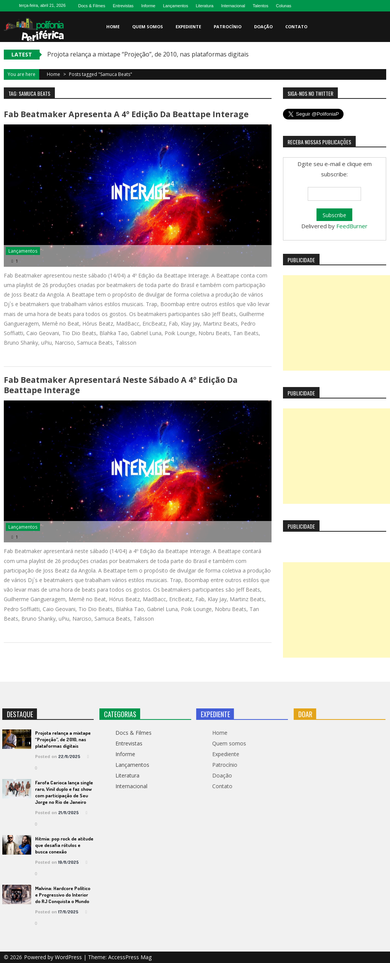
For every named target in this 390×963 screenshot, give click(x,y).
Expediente (188, 26)
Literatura (204, 5)
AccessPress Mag (130, 957)
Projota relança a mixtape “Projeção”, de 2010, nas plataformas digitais (148, 54)
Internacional (233, 5)
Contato (296, 26)
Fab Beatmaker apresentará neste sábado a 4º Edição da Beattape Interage (120, 385)
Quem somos (147, 26)
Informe (148, 5)
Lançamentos (175, 5)
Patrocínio (227, 26)
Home (113, 26)
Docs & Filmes (91, 5)
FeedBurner (352, 226)
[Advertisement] (336, 323)
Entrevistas (123, 5)
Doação (263, 26)
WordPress (69, 957)
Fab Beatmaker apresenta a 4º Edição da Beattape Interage (126, 114)
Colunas (283, 5)
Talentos (260, 5)
